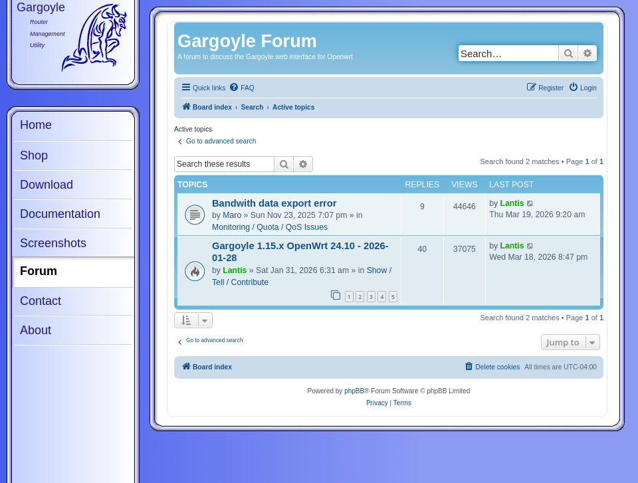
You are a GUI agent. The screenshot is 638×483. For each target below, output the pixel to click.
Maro (232, 215)
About (35, 330)
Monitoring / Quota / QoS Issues (270, 227)
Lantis (512, 203)
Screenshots (53, 243)
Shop (34, 155)
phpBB (354, 391)
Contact (40, 301)
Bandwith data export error (274, 203)
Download (46, 184)
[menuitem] (241, 88)
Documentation (60, 214)
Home (36, 125)
